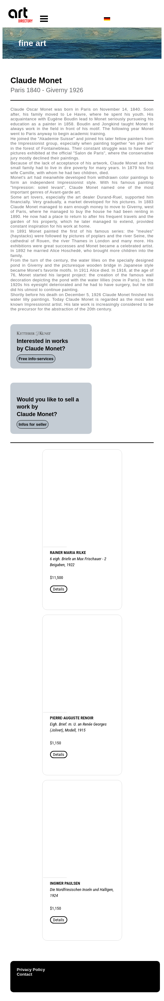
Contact (24, 974)
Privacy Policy (31, 969)
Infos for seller (32, 424)
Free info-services (35, 358)
